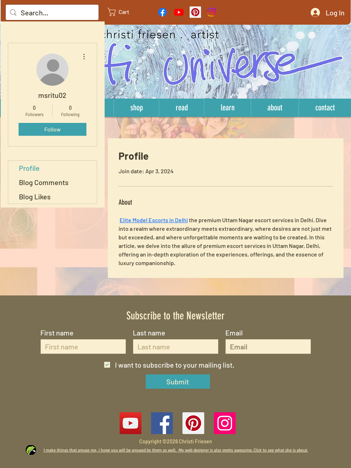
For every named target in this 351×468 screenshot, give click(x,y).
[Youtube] (179, 12)
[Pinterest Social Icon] (195, 12)
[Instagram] (211, 12)
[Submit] (178, 381)
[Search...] (52, 12)
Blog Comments (44, 182)
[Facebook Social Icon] (162, 423)
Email (234, 332)
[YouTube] (130, 423)
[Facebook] (162, 12)
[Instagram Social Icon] (225, 423)
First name (57, 332)
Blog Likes (35, 196)
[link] (124, 12)
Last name (149, 332)
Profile (29, 168)
